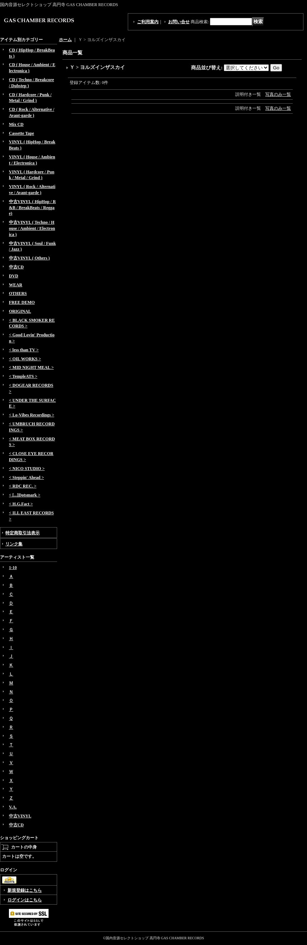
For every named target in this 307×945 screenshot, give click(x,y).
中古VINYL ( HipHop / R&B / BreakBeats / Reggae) (32, 207)
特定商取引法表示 (22, 532)
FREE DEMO (22, 302)
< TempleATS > (23, 376)
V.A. (13, 807)
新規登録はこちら (24, 890)
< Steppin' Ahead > (26, 477)
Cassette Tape (21, 133)
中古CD (16, 266)
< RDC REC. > (22, 486)
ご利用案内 (147, 21)
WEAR (15, 284)
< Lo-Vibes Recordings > (31, 414)
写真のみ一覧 (278, 94)
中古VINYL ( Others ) (29, 258)
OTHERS (18, 293)
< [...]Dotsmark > (24, 495)
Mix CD (16, 124)
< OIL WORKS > (25, 358)
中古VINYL (20, 815)
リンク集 (13, 543)
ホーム (65, 39)
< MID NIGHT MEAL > (31, 367)
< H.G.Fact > (21, 503)
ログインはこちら (24, 899)
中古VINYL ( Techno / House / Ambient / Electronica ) (32, 228)
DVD (13, 275)
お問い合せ (179, 21)
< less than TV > (24, 349)
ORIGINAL (20, 311)
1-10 (13, 567)
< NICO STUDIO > (27, 468)
